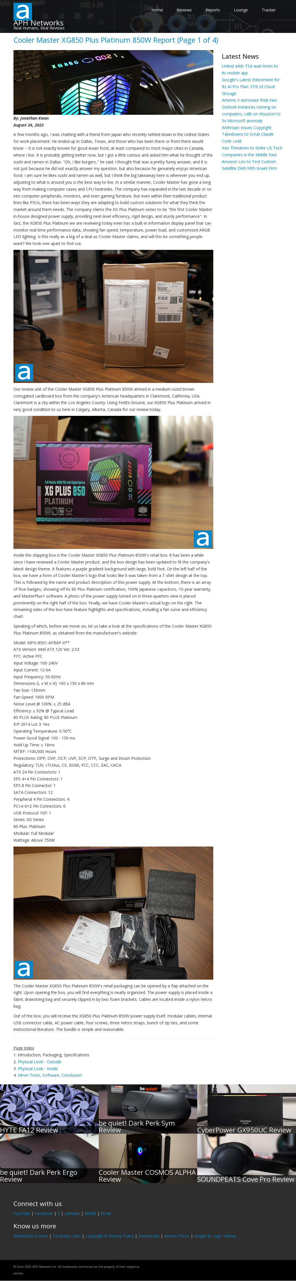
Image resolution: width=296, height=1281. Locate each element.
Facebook (44, 1213)
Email (106, 1213)
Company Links (66, 1236)
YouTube (21, 1213)
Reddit (90, 1213)
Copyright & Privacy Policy (109, 1236)
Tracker (269, 10)
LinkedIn (72, 1213)
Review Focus (177, 1236)
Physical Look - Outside (39, 1061)
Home (157, 10)
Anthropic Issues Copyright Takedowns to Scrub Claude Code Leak (248, 134)
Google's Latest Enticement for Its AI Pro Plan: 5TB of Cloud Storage (251, 86)
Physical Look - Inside (38, 1068)
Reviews (184, 10)
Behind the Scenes (30, 1236)
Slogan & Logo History (215, 1236)
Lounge (241, 10)
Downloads (148, 1236)
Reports (213, 10)
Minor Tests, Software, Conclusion (50, 1075)
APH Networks (38, 22)
